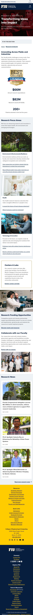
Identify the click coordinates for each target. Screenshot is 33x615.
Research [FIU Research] (16, 575)
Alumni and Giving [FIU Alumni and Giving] (16, 580)
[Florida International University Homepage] (8, 1)
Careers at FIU (16, 582)
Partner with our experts (8, 350)
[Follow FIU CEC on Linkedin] (12, 539)
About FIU (16, 567)
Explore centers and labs (12, 284)
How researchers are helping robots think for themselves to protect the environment (15, 165)
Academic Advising (16, 490)
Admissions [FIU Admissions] (16, 569)
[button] (30, 6)
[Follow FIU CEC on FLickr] (23, 539)
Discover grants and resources (10, 328)
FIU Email (16, 599)
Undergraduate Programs (16, 513)
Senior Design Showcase (16, 517)
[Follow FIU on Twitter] (17, 561)
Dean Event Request (16, 522)
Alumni (16, 519)
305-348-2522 (16, 537)
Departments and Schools (16, 494)
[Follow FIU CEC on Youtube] (20, 539)
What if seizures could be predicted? (13, 210)
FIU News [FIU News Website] (16, 559)
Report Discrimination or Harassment (16, 609)
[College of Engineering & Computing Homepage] (8, 6)
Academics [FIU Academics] (16, 571)
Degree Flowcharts (16, 492)
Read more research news (22, 482)
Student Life (16, 577)
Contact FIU (16, 557)
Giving (16, 521)
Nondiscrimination (16, 605)
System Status (16, 601)
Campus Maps (16, 593)
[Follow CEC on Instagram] (10, 539)
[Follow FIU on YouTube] (19, 561)
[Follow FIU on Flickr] (22, 561)
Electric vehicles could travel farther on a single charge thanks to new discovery (16, 253)
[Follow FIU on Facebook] (15, 561)
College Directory (16, 500)
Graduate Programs (16, 515)
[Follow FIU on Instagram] (11, 561)
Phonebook (13, 590)
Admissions (16, 511)
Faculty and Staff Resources (16, 504)
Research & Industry (12, 47)
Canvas (16, 597)
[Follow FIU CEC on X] (17, 539)
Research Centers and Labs (16, 498)
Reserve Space (16, 603)
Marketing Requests (16, 524)
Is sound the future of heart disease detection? (16, 206)
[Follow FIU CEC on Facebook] (15, 539)
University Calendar (16, 591)
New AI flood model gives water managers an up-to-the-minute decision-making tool (16, 171)
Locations (16, 573)
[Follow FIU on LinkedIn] (13, 561)
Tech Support (16, 502)
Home (3, 47)
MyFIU (16, 595)
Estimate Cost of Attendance (16, 584)
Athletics (16, 579)
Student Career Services (16, 496)
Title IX (16, 607)
